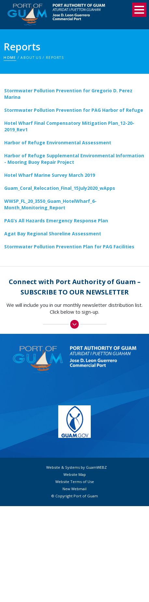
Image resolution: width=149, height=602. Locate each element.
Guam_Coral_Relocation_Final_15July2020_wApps (59, 188)
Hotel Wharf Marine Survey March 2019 (49, 175)
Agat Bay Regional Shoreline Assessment (52, 233)
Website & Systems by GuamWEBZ (76, 467)
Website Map (74, 475)
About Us (30, 57)
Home (10, 57)
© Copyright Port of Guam (74, 496)
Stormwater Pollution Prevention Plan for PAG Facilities (69, 246)
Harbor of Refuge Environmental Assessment (57, 142)
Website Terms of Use (74, 482)
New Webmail (74, 489)
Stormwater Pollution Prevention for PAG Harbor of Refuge (73, 110)
